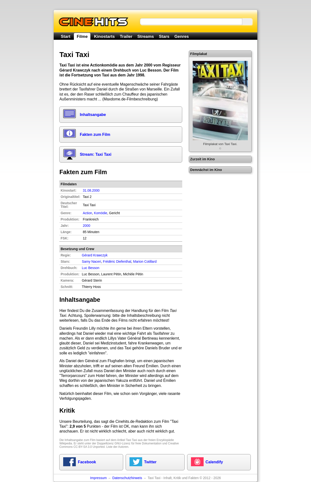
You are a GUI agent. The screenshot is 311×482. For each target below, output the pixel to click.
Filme (82, 36)
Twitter (150, 462)
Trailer (126, 36)
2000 (86, 226)
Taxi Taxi (131, 440)
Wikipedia (65, 443)
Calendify (214, 462)
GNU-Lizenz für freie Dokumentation (137, 443)
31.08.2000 (91, 190)
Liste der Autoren (117, 447)
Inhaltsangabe (93, 115)
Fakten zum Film (95, 134)
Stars (164, 36)
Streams (145, 36)
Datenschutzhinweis (127, 478)
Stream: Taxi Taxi (95, 154)
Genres (181, 36)
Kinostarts (104, 36)
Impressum (98, 478)
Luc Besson (90, 268)
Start (65, 36)
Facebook (87, 462)
